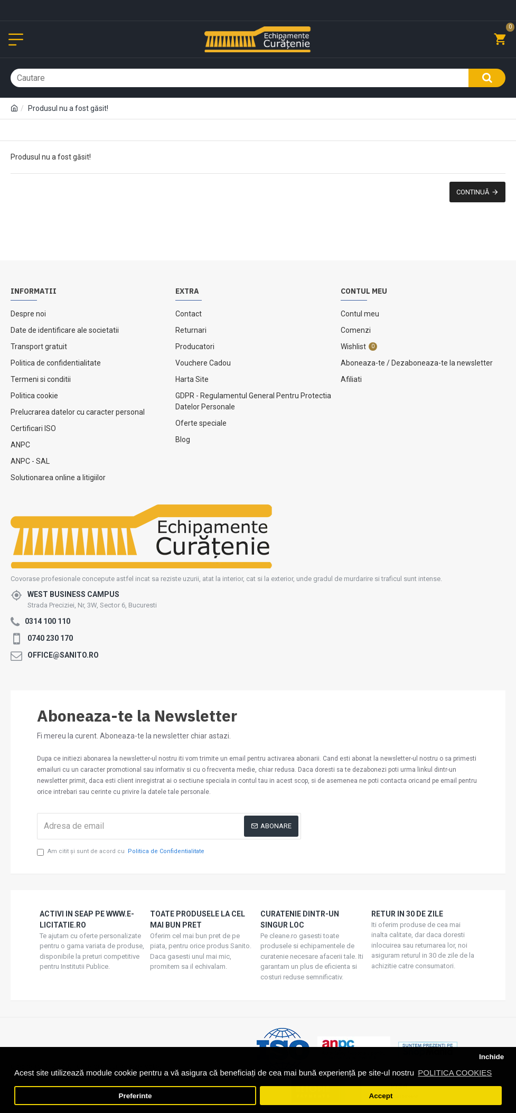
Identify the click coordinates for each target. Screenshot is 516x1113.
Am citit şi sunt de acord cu (121, 851)
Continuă (472, 192)
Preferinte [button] (135, 1096)
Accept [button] (380, 1096)
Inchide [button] (491, 1057)
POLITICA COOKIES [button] (455, 1072)
